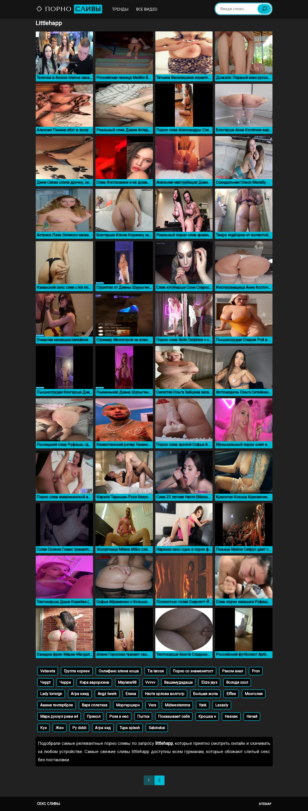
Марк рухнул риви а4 (59, 716)
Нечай (251, 716)
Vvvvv (150, 682)
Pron (256, 671)
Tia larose (155, 671)
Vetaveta (47, 671)
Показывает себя (174, 716)
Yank (203, 705)
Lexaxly (221, 705)
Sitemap (265, 804)
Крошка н (207, 716)
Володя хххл (237, 682)
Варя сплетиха (94, 705)
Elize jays (209, 682)
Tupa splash (130, 728)
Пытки (143, 716)
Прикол (93, 716)
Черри (65, 682)
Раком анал (232, 671)
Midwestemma (177, 705)
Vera (152, 705)
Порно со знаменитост (193, 671)
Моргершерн (128, 705)
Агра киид (80, 693)
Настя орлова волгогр (164, 693)
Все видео (146, 9)
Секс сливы (48, 804)
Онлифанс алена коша (119, 671)
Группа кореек (77, 671)
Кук (43, 728)
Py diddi (79, 728)
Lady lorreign (51, 693)
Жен (60, 728)
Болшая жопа (205, 693)
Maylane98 (127, 682)
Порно (69, 9)
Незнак (231, 716)
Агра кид (103, 728)
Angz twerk (107, 693)
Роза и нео (119, 716)
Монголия (254, 693)
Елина (130, 693)
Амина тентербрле (56, 705)
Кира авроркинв (94, 682)
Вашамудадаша (178, 682)
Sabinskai (157, 728)
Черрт (45, 682)
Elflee (231, 693)
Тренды (120, 9)
